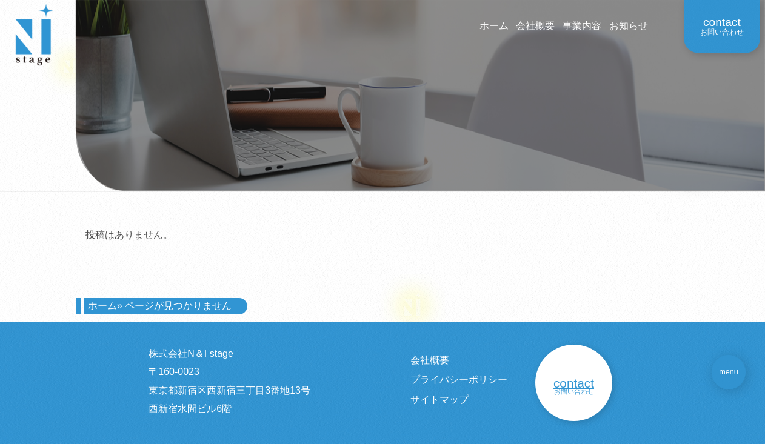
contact (722, 22)
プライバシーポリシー (458, 379)
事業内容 (582, 26)
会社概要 (535, 26)
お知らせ (628, 26)
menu (728, 372)
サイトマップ (439, 399)
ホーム (494, 26)
